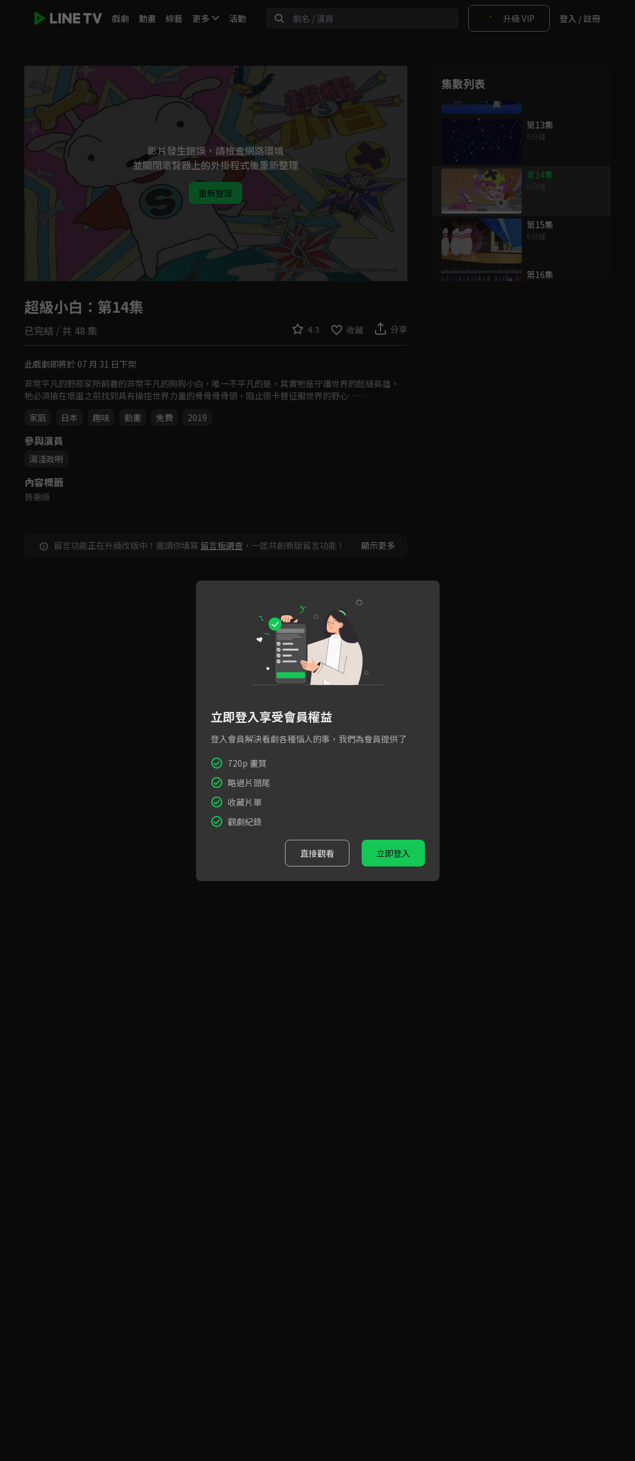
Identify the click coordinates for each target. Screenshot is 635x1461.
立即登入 (393, 853)
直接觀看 (317, 853)
